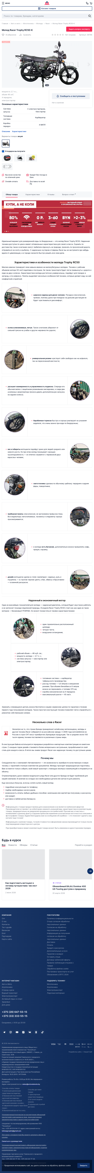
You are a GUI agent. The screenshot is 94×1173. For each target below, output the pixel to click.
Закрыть (83, 1165)
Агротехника (7, 987)
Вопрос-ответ (68, 194)
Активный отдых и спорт (12, 999)
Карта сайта (7, 939)
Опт (3, 918)
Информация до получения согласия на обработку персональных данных (58, 936)
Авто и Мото (7, 984)
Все (3, 845)
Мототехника (52, 984)
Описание (6, 131)
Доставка (51, 942)
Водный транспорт (10, 993)
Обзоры (23, 845)
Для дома (6, 1005)
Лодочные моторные (56, 993)
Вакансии (6, 930)
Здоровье (6, 1002)
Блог (4, 933)
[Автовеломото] (47, 3)
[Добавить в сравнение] (25, 35)
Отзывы (50, 194)
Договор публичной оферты (58, 960)
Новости (12, 845)
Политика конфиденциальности (60, 918)
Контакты (6, 924)
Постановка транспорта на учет (60, 972)
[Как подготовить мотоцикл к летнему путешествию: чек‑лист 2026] (23, 874)
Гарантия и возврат (55, 954)
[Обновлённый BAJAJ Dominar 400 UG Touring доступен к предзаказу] (70, 874)
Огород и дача (8, 990)
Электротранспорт (9, 996)
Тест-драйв (7, 927)
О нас (4, 921)
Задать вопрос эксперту (79, 29)
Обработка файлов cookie (57, 969)
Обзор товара (12, 194)
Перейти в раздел (83, 845)
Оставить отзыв (53, 957)
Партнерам (6, 936)
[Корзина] (91, 3)
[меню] (6, 3)
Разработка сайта (75, 1052)
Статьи (33, 845)
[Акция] (6, 143)
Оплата (50, 945)
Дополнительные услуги (57, 951)
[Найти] (89, 16)
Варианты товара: (12, 136)
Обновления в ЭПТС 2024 (57, 974)
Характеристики (19, 131)
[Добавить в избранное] (9, 35)
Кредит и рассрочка (55, 948)
